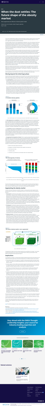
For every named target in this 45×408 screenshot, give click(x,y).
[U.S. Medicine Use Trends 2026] (17, 344)
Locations (5, 31)
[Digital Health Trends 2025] (28, 344)
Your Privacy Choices (38, 393)
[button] (20, 359)
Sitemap (36, 396)
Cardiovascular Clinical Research (21, 377)
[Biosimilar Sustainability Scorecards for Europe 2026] (6, 344)
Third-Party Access (38, 388)
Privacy (36, 391)
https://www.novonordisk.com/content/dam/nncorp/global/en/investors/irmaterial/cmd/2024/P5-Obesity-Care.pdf (21, 308)
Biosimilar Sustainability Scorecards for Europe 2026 (6, 352)
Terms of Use (37, 395)
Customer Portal (30, 389)
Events (28, 395)
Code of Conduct (29, 393)
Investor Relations (30, 388)
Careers (28, 391)
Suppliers (37, 389)
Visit (6, 304)
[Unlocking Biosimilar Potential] (39, 344)
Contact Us (29, 396)
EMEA (7, 31)
